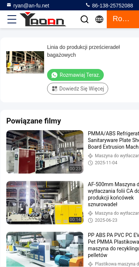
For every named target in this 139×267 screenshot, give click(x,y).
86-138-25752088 (109, 5)
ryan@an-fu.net (27, 5)
